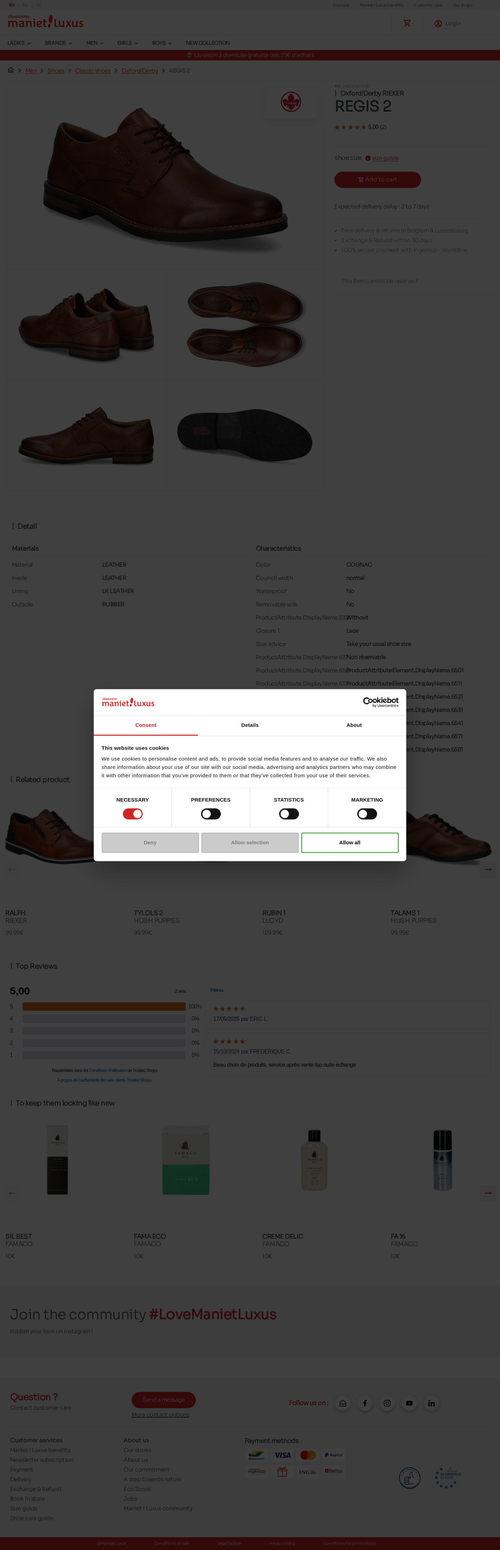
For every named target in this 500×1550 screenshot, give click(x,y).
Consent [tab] (146, 725)
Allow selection (250, 843)
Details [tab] (250, 725)
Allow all (349, 843)
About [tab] (354, 725)
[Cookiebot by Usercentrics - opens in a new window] (368, 702)
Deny (150, 843)
